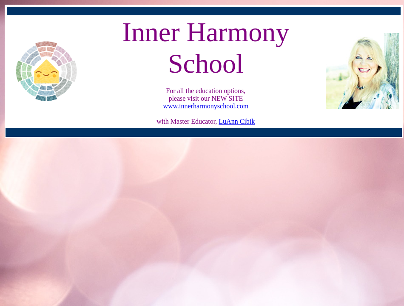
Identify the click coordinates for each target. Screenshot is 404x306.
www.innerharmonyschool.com (205, 106)
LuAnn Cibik (237, 121)
